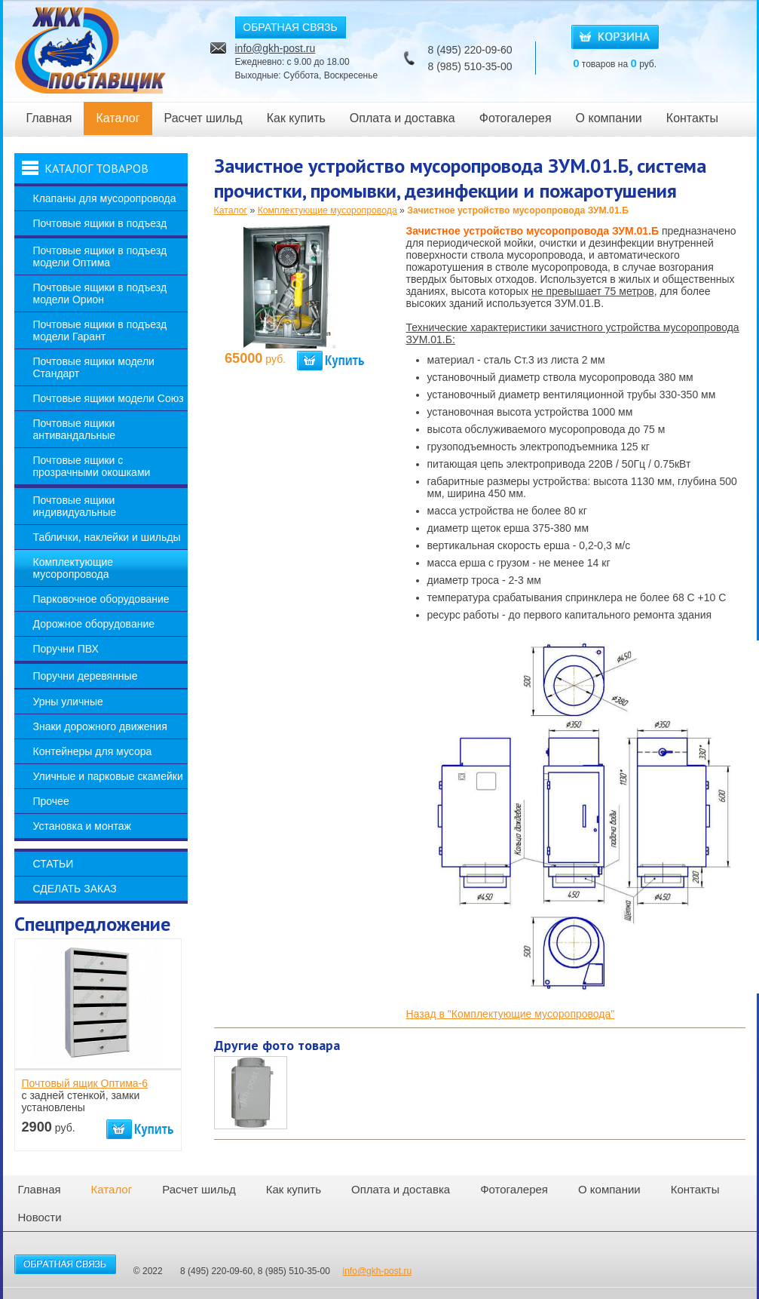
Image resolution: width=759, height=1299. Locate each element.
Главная (49, 118)
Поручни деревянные (85, 676)
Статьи (53, 864)
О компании (609, 118)
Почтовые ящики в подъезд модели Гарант (100, 330)
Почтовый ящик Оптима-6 (85, 1083)
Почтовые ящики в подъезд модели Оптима (100, 256)
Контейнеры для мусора (92, 751)
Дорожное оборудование (94, 624)
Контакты (692, 118)
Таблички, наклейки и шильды (107, 537)
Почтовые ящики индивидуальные (75, 506)
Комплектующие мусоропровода (73, 568)
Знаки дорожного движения (100, 726)
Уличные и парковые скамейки (108, 776)
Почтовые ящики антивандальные (74, 429)
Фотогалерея (515, 118)
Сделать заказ (75, 889)
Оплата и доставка (402, 118)
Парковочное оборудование (101, 599)
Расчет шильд (203, 118)
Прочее (51, 801)
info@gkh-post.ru (275, 48)
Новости (40, 1217)
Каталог (117, 118)
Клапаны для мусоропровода (104, 198)
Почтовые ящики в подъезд (100, 223)
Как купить (296, 118)
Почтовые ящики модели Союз (108, 398)
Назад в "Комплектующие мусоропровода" (510, 1014)
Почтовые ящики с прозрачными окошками (92, 466)
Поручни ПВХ (66, 649)
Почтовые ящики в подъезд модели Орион (100, 293)
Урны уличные (68, 702)
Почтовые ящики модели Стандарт (94, 367)
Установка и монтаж (82, 826)
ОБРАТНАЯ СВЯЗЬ (290, 27)
